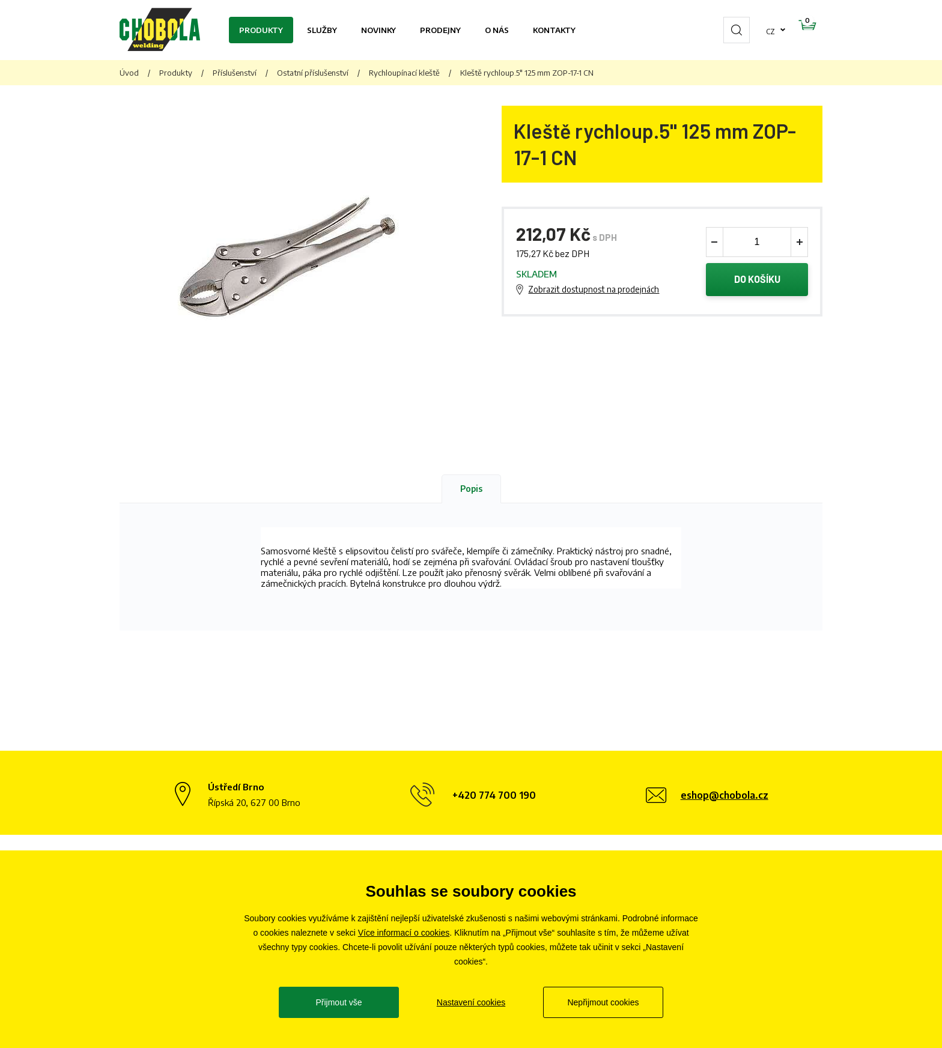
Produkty (261, 30)
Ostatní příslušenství (312, 72)
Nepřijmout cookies (603, 1002)
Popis (471, 488)
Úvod (129, 72)
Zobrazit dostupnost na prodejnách (593, 291)
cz (732, 30)
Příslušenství (235, 72)
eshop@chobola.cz (724, 795)
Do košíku (757, 281)
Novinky (378, 30)
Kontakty (554, 30)
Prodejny (440, 30)
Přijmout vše (338, 1002)
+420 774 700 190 (494, 795)
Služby (322, 30)
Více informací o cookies (404, 932)
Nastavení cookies (471, 1002)
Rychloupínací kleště (404, 72)
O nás (497, 30)
